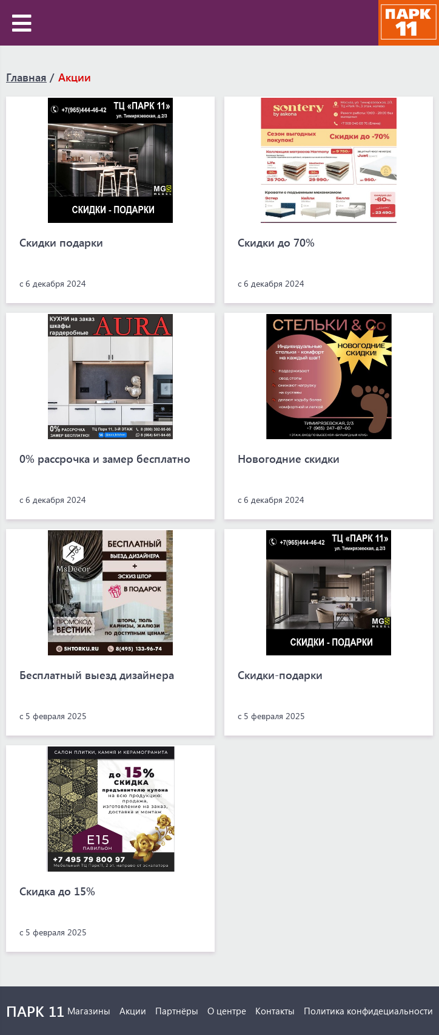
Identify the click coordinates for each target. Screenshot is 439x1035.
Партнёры (176, 1011)
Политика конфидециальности (368, 1011)
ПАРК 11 (35, 1010)
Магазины (88, 1011)
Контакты (275, 1011)
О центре (226, 1011)
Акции (74, 77)
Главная (26, 77)
